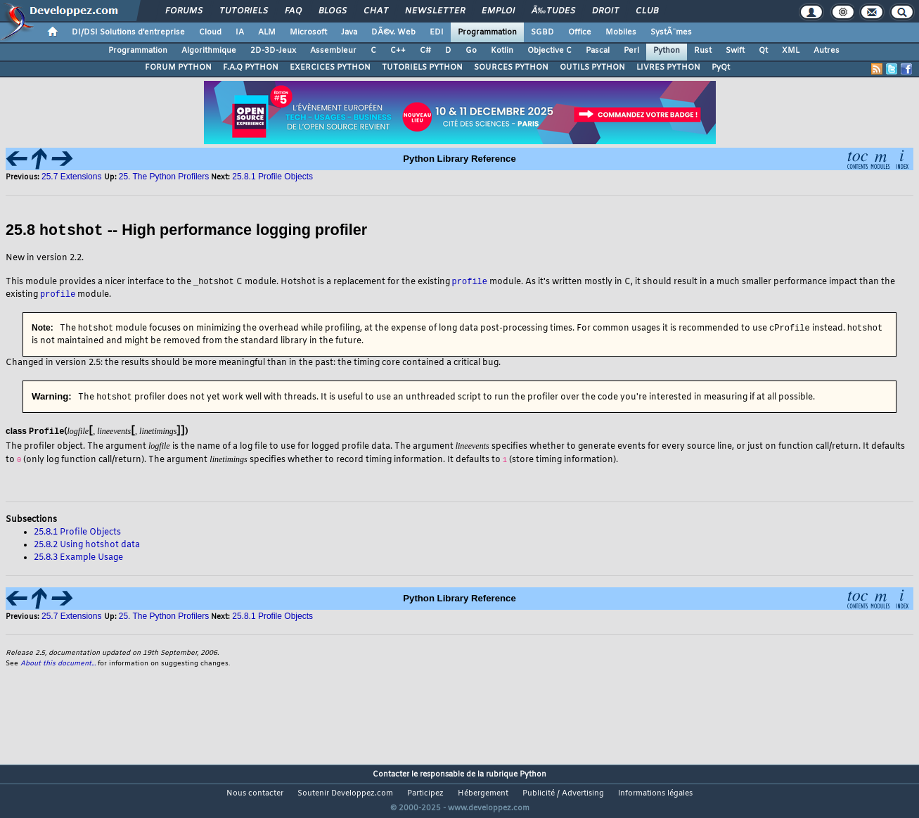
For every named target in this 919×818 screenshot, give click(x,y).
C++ (398, 51)
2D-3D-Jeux (273, 51)
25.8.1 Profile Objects (272, 176)
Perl (631, 51)
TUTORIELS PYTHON (422, 67)
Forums (184, 11)
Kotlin (502, 51)
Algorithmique (208, 51)
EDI (437, 32)
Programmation (487, 32)
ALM (267, 32)
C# (425, 51)
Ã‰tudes (553, 11)
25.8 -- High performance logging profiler (186, 230)
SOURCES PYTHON (511, 67)
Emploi (498, 11)
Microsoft (308, 32)
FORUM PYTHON (178, 67)
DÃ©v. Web (393, 32)
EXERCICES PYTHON (330, 67)
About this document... (58, 664)
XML (790, 51)
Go (471, 51)
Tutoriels (243, 11)
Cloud (210, 32)
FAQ (293, 11)
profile (469, 281)
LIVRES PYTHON (668, 67)
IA (240, 32)
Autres (827, 51)
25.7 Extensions (72, 176)
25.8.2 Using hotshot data (87, 545)
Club (647, 11)
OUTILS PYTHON (592, 67)
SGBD (542, 32)
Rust (703, 51)
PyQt (721, 67)
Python (666, 51)
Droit (605, 11)
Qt (763, 51)
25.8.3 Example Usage (78, 558)
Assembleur (333, 51)
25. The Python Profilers (164, 176)
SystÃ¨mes (671, 32)
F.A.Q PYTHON (250, 67)
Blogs (332, 11)
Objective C (549, 51)
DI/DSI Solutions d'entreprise (128, 32)
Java (349, 32)
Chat (376, 11)
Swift (735, 51)
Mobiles (620, 32)
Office (579, 32)
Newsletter (435, 11)
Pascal (598, 51)
